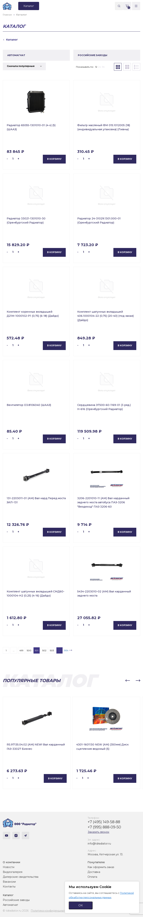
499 (21, 650)
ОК (80, 905)
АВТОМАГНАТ (16, 55)
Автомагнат (10, 905)
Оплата (92, 877)
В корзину (54, 159)
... (14, 650)
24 (99, 66)
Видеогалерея (12, 872)
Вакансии (9, 881)
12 (96, 66)
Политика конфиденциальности (52, 910)
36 (103, 66)
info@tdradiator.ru (99, 843)
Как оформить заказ (101, 867)
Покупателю (96, 862)
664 (66, 650)
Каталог (8, 895)
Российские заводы (16, 900)
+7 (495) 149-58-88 (104, 822)
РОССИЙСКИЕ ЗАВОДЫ (92, 55)
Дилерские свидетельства (20, 877)
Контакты (9, 886)
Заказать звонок (98, 832)
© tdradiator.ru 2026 (15, 910)
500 (29, 650)
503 (52, 650)
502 (44, 650)
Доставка (94, 872)
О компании (11, 862)
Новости (8, 867)
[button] (127, 680)
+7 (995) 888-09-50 (104, 827)
